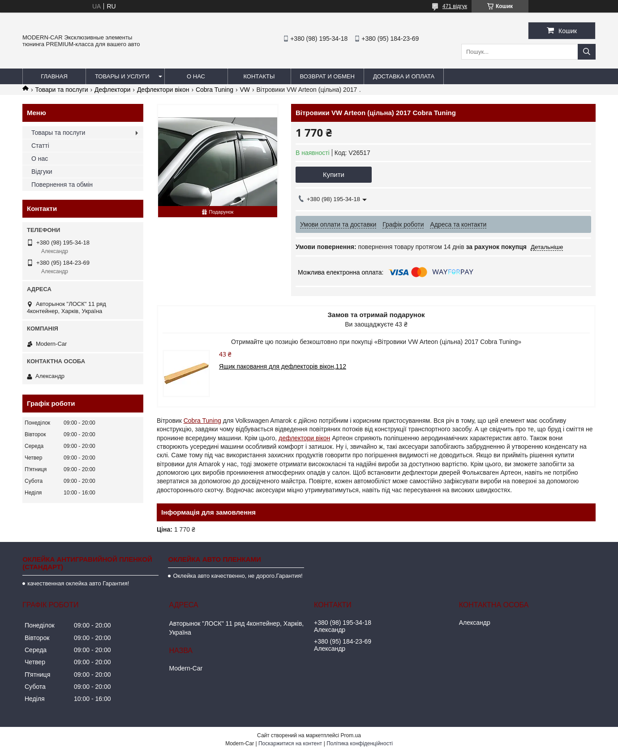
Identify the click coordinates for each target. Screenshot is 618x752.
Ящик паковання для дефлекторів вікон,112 (282, 366)
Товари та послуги (61, 89)
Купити (333, 174)
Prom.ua (351, 735)
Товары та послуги (58, 132)
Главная (54, 76)
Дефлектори (112, 89)
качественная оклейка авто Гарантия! (78, 583)
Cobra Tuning (214, 89)
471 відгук (454, 6)
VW (245, 89)
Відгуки (41, 171)
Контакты (259, 76)
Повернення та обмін (62, 184)
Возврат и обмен (327, 76)
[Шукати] (587, 52)
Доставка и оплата (403, 76)
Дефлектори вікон (163, 89)
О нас (196, 76)
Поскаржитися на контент (290, 743)
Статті (40, 145)
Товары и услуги (122, 76)
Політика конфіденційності (359, 743)
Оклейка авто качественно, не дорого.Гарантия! (237, 575)
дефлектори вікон (304, 438)
